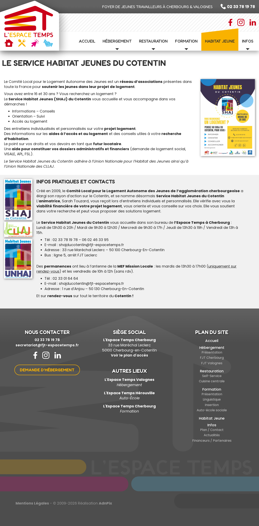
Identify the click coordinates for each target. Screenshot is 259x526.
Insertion (212, 405)
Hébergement (117, 44)
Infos (247, 44)
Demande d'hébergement (47, 369)
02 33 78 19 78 (47, 339)
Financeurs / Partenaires (211, 440)
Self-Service (212, 376)
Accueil (87, 41)
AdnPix (105, 503)
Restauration (153, 44)
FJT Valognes (211, 363)
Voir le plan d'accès (129, 355)
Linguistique (212, 399)
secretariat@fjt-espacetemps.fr (47, 345)
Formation (186, 44)
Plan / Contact (212, 429)
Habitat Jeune (220, 41)
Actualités (212, 435)
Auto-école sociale (212, 410)
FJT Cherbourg (212, 357)
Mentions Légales (32, 503)
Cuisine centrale (212, 381)
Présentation (212, 352)
